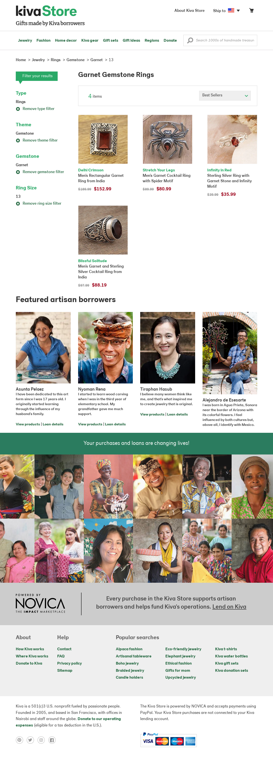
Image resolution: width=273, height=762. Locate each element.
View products (28, 424)
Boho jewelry (127, 664)
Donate (170, 41)
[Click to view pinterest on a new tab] (21, 740)
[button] (190, 41)
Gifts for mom (177, 671)
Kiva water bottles (231, 656)
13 (18, 197)
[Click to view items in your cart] (251, 11)
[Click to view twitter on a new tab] (32, 740)
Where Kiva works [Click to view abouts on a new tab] (32, 656)
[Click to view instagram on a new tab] (42, 740)
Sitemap (64, 671)
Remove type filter (35, 109)
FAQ (61, 656)
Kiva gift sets (227, 664)
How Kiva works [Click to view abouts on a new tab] (30, 649)
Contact (64, 649)
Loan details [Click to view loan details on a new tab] (53, 424)
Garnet (22, 165)
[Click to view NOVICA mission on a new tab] (40, 604)
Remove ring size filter (38, 204)
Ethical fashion (178, 664)
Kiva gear (90, 41)
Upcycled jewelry (180, 678)
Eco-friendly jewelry (183, 649)
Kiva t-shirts (226, 649)
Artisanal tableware (134, 656)
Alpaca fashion (129, 649)
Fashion (43, 41)
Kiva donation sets (231, 671)
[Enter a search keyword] (220, 40)
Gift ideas (131, 41)
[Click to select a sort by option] (225, 96)
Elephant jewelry (180, 656)
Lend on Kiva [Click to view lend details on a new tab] (229, 607)
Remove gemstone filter (40, 172)
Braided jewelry (130, 671)
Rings (21, 102)
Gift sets (110, 41)
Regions (152, 41)
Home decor (66, 41)
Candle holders (129, 678)
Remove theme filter (37, 141)
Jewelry (25, 41)
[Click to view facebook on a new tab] (53, 740)
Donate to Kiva (29, 664)
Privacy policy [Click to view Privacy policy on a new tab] (69, 664)
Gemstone (25, 134)
